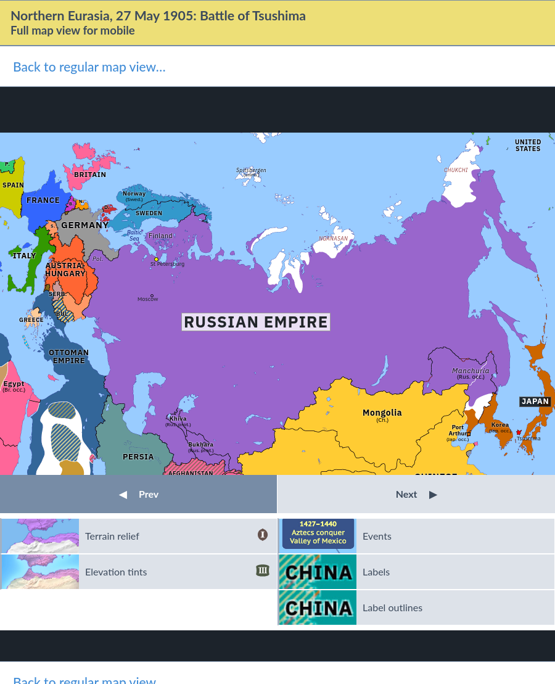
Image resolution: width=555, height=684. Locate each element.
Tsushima (529, 438)
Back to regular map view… (89, 66)
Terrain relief (177, 536)
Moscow (148, 298)
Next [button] (416, 494)
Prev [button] (138, 494)
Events (377, 536)
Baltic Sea (134, 235)
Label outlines (392, 607)
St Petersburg (167, 263)
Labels (376, 571)
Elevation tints (177, 571)
